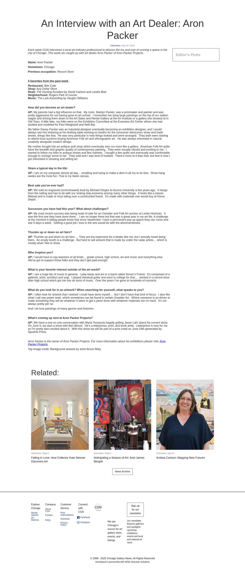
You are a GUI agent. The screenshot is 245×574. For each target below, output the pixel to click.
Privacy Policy (64, 524)
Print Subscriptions (67, 514)
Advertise (65, 519)
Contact (49, 515)
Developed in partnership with (122, 562)
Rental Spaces (34, 514)
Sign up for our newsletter (135, 509)
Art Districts (35, 519)
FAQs (48, 520)
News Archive (122, 471)
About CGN (48, 510)
